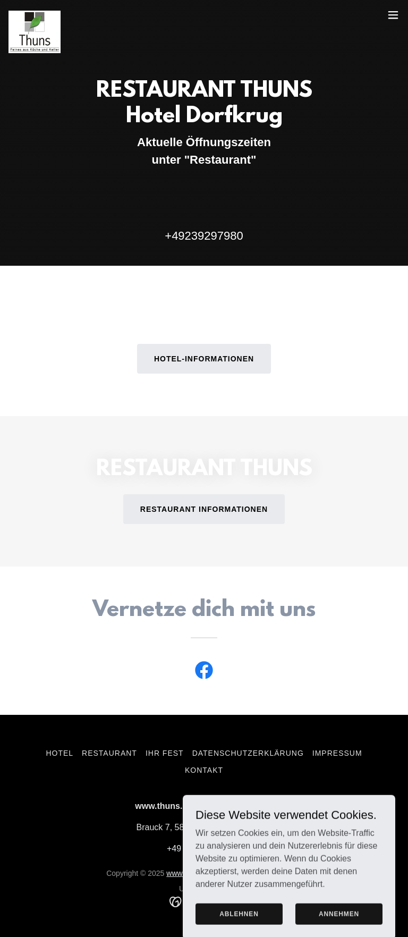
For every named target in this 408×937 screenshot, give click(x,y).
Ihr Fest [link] (165, 753)
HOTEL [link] (59, 753)
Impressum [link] (337, 753)
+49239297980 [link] (204, 235)
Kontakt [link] (204, 770)
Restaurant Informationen (204, 509)
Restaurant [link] (109, 753)
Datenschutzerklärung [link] (248, 753)
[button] (393, 15)
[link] (34, 15)
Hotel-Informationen (204, 358)
